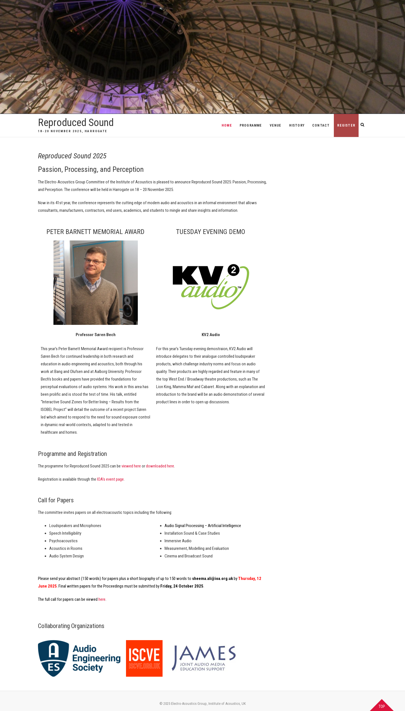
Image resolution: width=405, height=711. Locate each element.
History (297, 125)
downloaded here (160, 466)
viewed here (131, 466)
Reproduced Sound (76, 123)
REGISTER (346, 125)
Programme (251, 125)
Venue (276, 125)
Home (227, 125)
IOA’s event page (110, 479)
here (101, 599)
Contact (321, 125)
